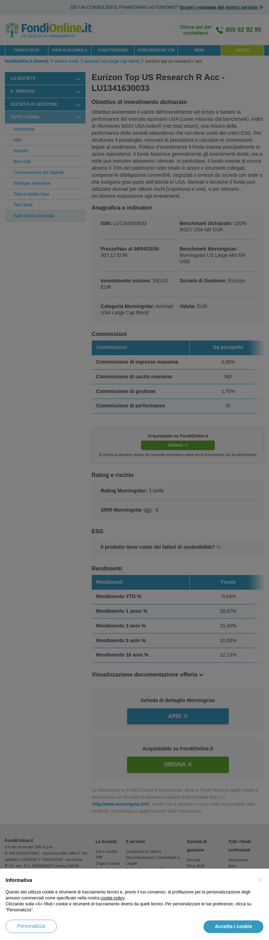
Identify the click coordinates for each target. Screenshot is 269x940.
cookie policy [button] (112, 898)
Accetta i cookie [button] (233, 926)
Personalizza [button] (31, 926)
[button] (259, 879)
